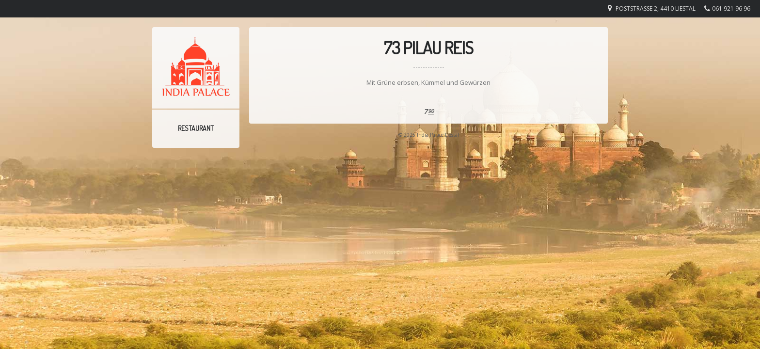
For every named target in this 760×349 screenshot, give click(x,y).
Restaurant (196, 128)
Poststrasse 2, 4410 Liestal (656, 8)
